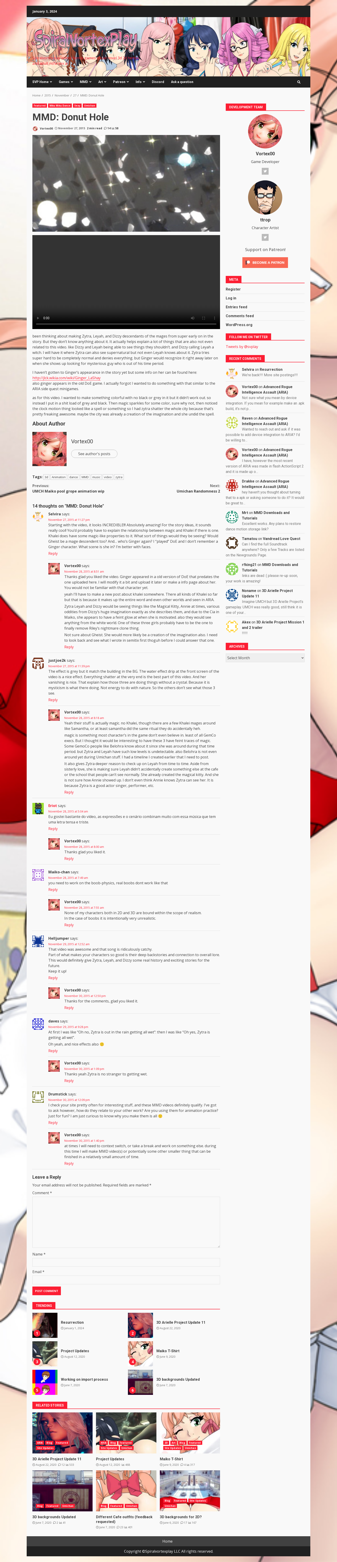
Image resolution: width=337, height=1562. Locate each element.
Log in (231, 298)
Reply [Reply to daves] (53, 1050)
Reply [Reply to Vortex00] (69, 646)
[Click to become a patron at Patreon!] (265, 262)
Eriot (52, 805)
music (96, 477)
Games (64, 82)
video (108, 477)
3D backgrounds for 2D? (190, 1490)
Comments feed (240, 316)
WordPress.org (239, 325)
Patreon (119, 82)
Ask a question (182, 82)
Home (167, 1541)
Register (233, 289)
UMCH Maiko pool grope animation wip (79, 488)
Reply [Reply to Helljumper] (53, 977)
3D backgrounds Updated (140, 1382)
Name (39, 1254)
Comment (42, 1192)
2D (166, 1442)
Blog (49, 1442)
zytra (118, 477)
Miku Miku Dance (60, 105)
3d (46, 477)
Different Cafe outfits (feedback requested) (126, 1490)
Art (100, 82)
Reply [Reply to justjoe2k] (53, 699)
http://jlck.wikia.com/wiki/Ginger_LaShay (66, 377)
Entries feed (236, 307)
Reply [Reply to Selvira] (53, 553)
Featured (40, 105)
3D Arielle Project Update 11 (140, 1325)
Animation (59, 477)
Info (139, 82)
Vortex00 (42, 129)
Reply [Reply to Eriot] (53, 828)
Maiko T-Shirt (140, 1353)
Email (38, 1271)
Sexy (77, 105)
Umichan (89, 105)
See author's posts (94, 453)
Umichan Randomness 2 (173, 488)
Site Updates (45, 1448)
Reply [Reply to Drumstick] (53, 1122)
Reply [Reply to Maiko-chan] (53, 889)
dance (73, 477)
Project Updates (44, 1353)
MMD (84, 82)
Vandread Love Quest (281, 539)
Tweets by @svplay (242, 346)
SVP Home (40, 82)
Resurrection (44, 1325)
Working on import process (44, 1382)
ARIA (40, 1442)
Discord (158, 82)
